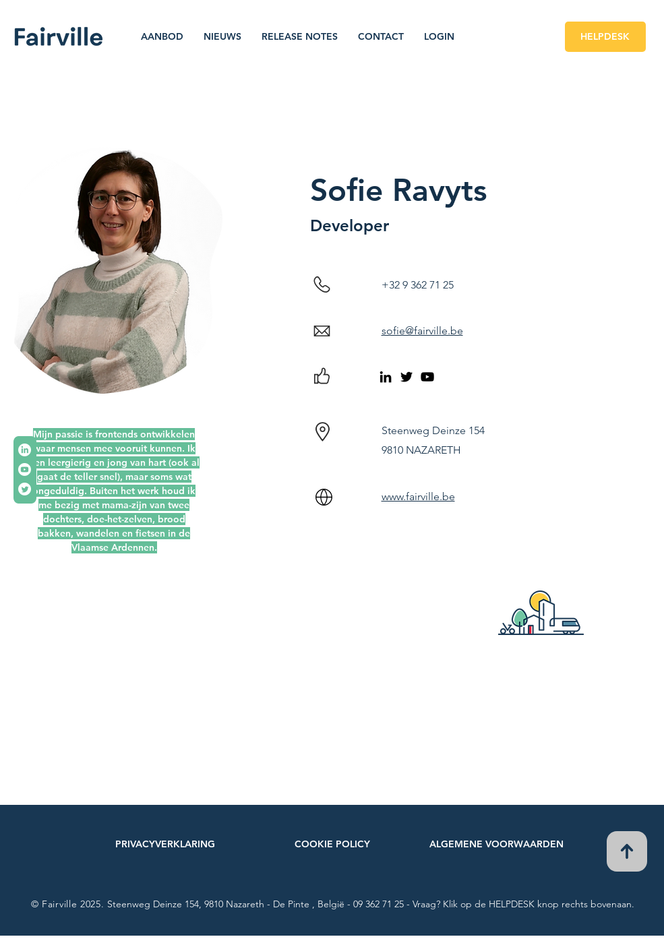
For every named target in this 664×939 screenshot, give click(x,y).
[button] (162, 36)
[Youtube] (24, 469)
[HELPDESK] (605, 37)
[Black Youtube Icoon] (427, 377)
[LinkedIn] (24, 450)
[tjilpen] (24, 489)
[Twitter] (406, 377)
